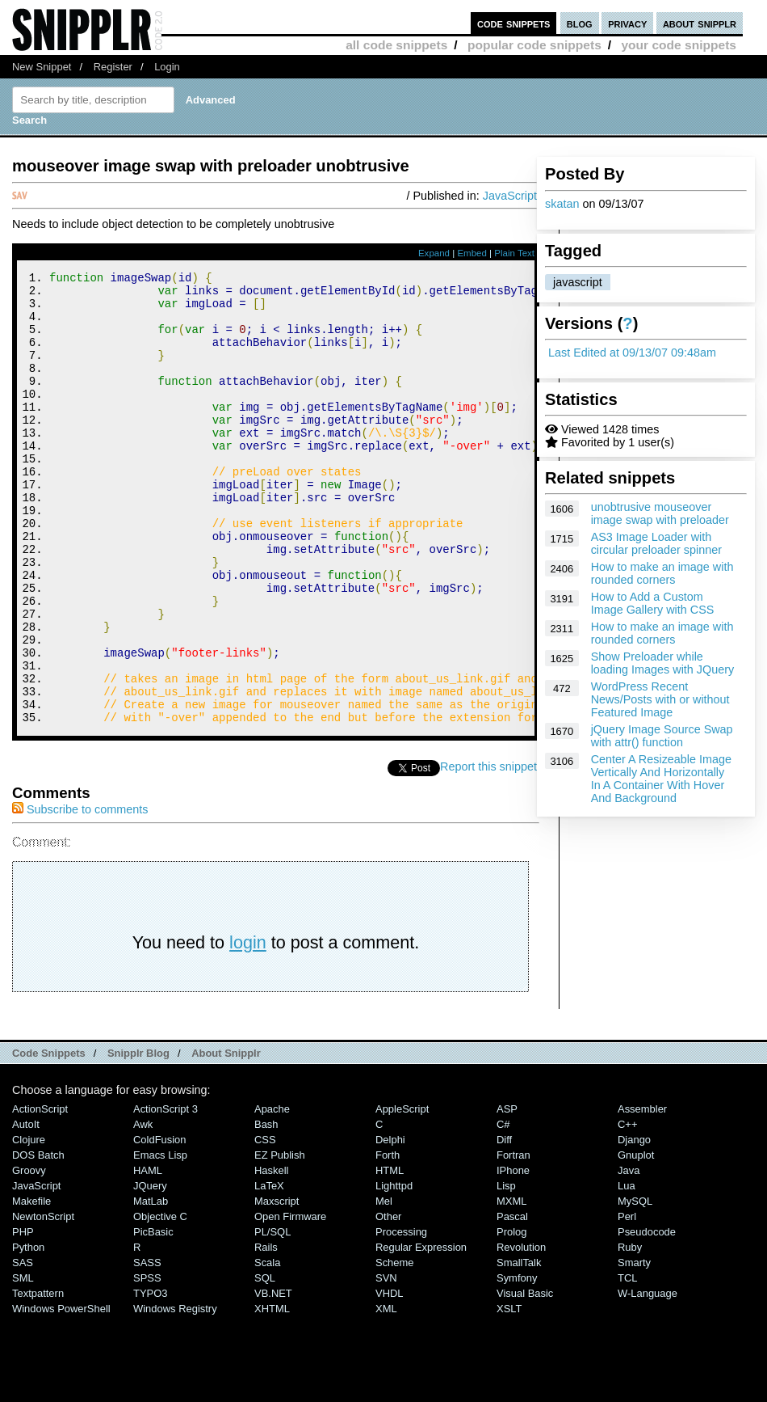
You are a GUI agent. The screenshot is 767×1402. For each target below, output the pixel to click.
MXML (511, 1286)
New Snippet (41, 67)
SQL (264, 1363)
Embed (472, 253)
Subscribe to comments (80, 894)
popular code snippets (534, 45)
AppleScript (402, 1194)
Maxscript (276, 1286)
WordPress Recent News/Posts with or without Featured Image (660, 699)
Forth (387, 1240)
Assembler (642, 1194)
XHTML (272, 1393)
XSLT (509, 1393)
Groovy (29, 1255)
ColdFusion (160, 1224)
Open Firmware (290, 1301)
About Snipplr (226, 1138)
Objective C (160, 1301)
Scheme (394, 1347)
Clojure (28, 1224)
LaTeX (269, 1271)
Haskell (271, 1255)
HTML (389, 1255)
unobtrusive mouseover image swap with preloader (660, 513)
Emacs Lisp (160, 1240)
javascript (577, 282)
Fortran (513, 1240)
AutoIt (26, 1209)
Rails (266, 1332)
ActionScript (40, 1194)
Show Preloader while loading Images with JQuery (663, 663)
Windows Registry (175, 1393)
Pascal (512, 1301)
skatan (562, 203)
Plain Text (514, 253)
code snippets (514, 23)
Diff (504, 1224)
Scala (267, 1347)
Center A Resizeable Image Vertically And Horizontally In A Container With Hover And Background (661, 778)
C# (503, 1209)
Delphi (390, 1224)
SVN (386, 1363)
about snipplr (699, 23)
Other (388, 1301)
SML (23, 1363)
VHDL (389, 1378)
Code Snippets (49, 1138)
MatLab (150, 1286)
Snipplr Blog (138, 1138)
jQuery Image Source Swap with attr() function (662, 736)
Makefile (31, 1286)
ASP (507, 1194)
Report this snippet (490, 851)
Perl (627, 1301)
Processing (401, 1317)
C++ (627, 1209)
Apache (272, 1194)
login (247, 1027)
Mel (383, 1286)
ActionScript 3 (165, 1194)
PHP (23, 1317)
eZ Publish (279, 1240)
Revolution (521, 1332)
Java (628, 1255)
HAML (147, 1255)
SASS (147, 1347)
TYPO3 (150, 1378)
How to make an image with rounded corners (662, 573)
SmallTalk (519, 1347)
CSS (265, 1224)
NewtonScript (43, 1301)
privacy (627, 23)
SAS (22, 1347)
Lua (626, 1271)
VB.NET (273, 1378)
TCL (627, 1363)
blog (580, 23)
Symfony (517, 1363)
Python (28, 1332)
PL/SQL (272, 1317)
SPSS (147, 1363)
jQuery (150, 1271)
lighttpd (394, 1271)
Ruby (630, 1332)
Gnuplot (636, 1240)
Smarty (634, 1347)
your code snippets (678, 45)
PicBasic (153, 1317)
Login (167, 67)
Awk (143, 1209)
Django (634, 1224)
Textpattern (38, 1378)
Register (113, 67)
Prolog (511, 1317)
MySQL (635, 1286)
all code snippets (396, 45)
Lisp (506, 1271)
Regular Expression (421, 1332)
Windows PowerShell (61, 1393)
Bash (266, 1209)
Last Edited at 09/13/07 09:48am (632, 352)
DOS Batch (38, 1240)
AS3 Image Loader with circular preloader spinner (656, 543)
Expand (434, 253)
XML (386, 1393)
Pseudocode (647, 1317)
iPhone (513, 1255)
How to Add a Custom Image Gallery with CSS (653, 603)
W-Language (647, 1378)
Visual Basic (525, 1378)
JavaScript (510, 195)
